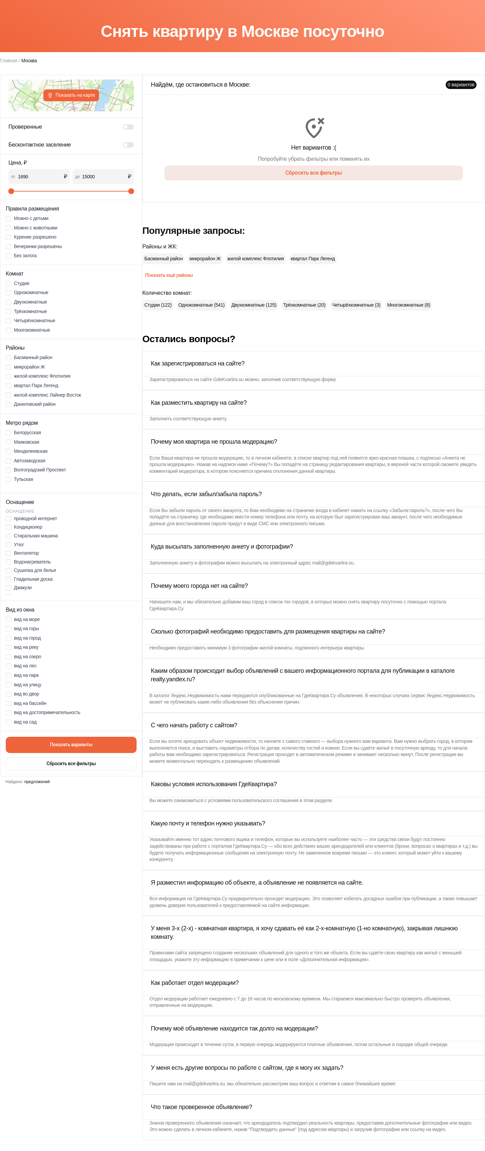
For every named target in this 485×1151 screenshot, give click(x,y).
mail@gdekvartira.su (333, 563)
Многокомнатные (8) (408, 305)
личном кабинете (273, 458)
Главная (8, 60)
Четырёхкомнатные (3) (356, 305)
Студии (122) (157, 305)
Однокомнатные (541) (201, 305)
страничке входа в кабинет (321, 510)
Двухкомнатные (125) (254, 305)
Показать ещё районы (169, 275)
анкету (219, 418)
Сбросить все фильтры (71, 763)
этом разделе (317, 800)
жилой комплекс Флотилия (255, 258)
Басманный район (163, 258)
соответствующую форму (309, 379)
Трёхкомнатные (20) (304, 305)
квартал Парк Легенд (313, 258)
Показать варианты (71, 744)
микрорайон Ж (205, 258)
